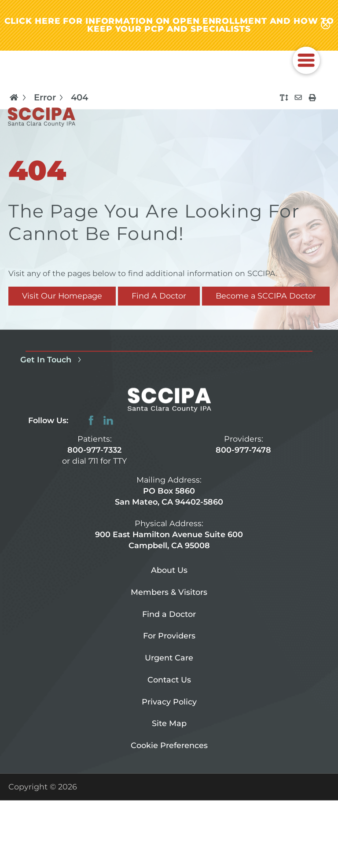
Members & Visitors (169, 592)
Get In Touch (52, 360)
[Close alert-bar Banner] (326, 25)
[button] (306, 60)
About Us (169, 570)
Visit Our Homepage (62, 295)
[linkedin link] (108, 420)
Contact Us (169, 679)
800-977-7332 (94, 449)
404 (79, 97)
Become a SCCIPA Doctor (266, 295)
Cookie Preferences (169, 745)
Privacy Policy (169, 701)
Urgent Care (169, 657)
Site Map (169, 723)
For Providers (169, 635)
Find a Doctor (169, 613)
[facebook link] (91, 420)
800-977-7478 (243, 449)
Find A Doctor (159, 295)
